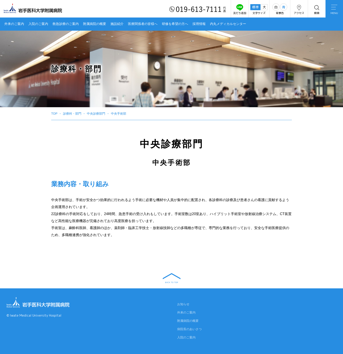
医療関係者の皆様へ (143, 24)
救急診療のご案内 (65, 24)
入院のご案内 (38, 24)
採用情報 (199, 24)
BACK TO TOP (171, 278)
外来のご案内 (14, 24)
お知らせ (183, 305)
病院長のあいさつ (189, 330)
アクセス (299, 9)
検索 (317, 9)
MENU (334, 10)
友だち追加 (239, 9)
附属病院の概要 (94, 24)
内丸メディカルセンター (228, 24)
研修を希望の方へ (175, 24)
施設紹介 (117, 24)
